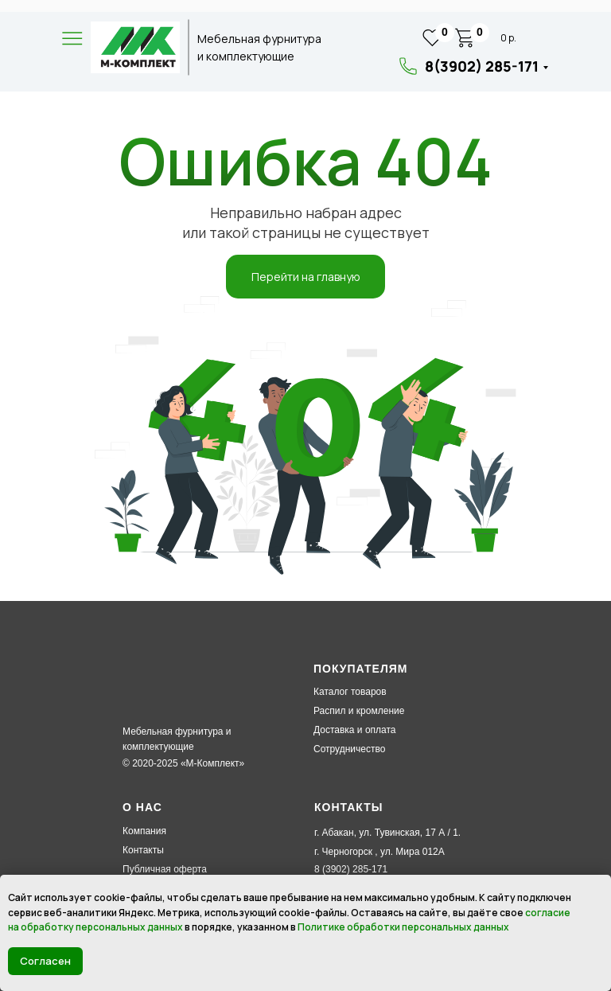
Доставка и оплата (354, 729)
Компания (144, 831)
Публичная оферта (165, 869)
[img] (135, 47)
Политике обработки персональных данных (403, 927)
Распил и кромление (358, 710)
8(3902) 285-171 (482, 66)
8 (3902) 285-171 (350, 869)
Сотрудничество (349, 749)
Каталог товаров (350, 691)
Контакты (143, 850)
